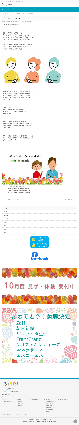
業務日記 (34, 21)
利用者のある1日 (49, 405)
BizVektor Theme (40, 421)
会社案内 (20, 399)
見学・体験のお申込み (8, 401)
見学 (5, 229)
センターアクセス (64, 399)
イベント (6, 218)
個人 (5, 233)
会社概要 (20, 401)
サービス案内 (49, 399)
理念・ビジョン (21, 403)
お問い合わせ (7, 414)
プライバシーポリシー (23, 414)
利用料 (47, 411)
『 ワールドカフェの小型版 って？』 (11, 199)
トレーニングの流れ (50, 403)
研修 (5, 222)
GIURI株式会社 (37, 419)
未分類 (5, 211)
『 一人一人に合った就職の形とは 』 (67, 199)
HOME (5, 399)
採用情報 (20, 405)
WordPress (31, 421)
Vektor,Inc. (47, 421)
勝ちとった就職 (49, 409)
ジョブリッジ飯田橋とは (51, 401)
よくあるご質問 (35, 399)
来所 (5, 225)
